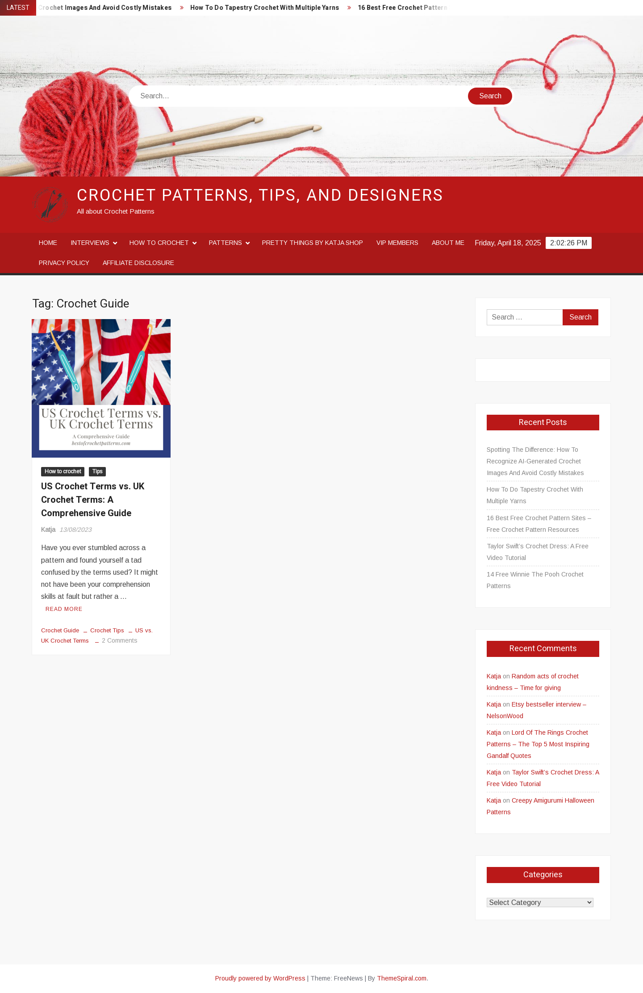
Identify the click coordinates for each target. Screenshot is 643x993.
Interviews (90, 242)
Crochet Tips (107, 630)
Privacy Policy (64, 262)
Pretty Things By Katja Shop (312, 242)
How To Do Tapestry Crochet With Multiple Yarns (272, 8)
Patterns (225, 242)
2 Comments (120, 640)
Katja (48, 529)
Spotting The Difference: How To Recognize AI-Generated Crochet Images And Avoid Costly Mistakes (535, 461)
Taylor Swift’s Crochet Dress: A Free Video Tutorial (538, 552)
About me (448, 242)
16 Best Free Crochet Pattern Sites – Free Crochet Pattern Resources (539, 523)
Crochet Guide (60, 630)
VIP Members (397, 242)
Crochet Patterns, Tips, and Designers (260, 195)
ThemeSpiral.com (401, 978)
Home (48, 242)
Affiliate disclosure (138, 262)
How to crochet (159, 242)
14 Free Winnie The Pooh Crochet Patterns (535, 580)
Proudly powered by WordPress (260, 978)
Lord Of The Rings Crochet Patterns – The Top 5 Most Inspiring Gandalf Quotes (538, 744)
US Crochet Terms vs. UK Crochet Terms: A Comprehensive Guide (92, 500)
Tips (97, 471)
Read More (64, 609)
